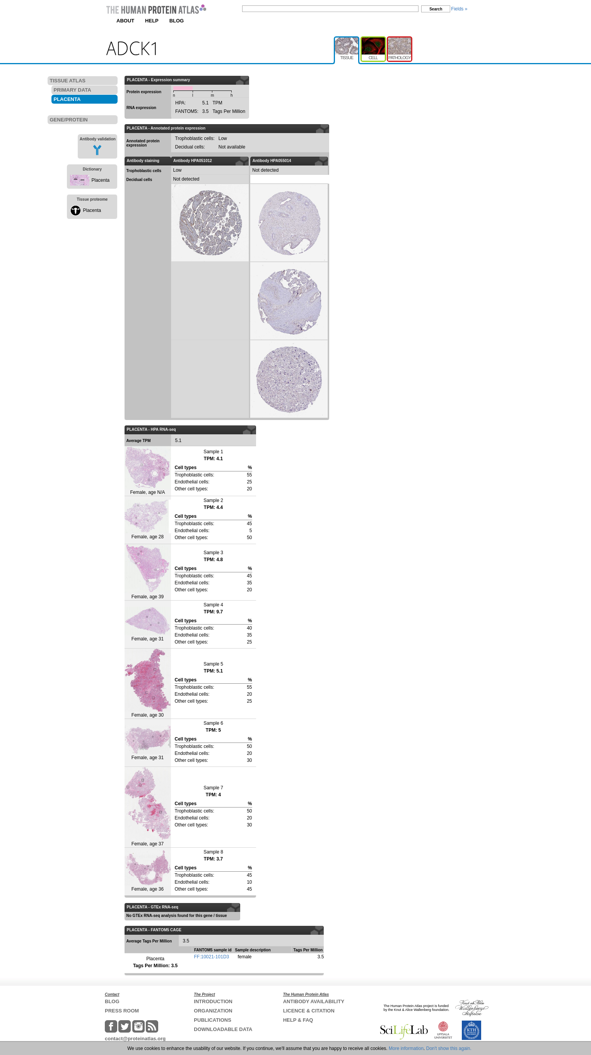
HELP (152, 21)
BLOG (176, 21)
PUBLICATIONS (212, 1020)
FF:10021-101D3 (211, 956)
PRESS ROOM (122, 1011)
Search (435, 9)
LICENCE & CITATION (309, 1011)
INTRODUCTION (213, 1001)
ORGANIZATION (213, 1011)
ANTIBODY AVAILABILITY (313, 1001)
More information (406, 1048)
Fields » (459, 9)
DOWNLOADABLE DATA (223, 1029)
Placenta (101, 180)
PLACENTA (67, 99)
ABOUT (125, 21)
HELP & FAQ (298, 1020)
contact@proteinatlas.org (135, 1038)
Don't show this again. (448, 1048)
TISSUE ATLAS (67, 81)
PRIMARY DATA (72, 90)
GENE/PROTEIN (69, 120)
